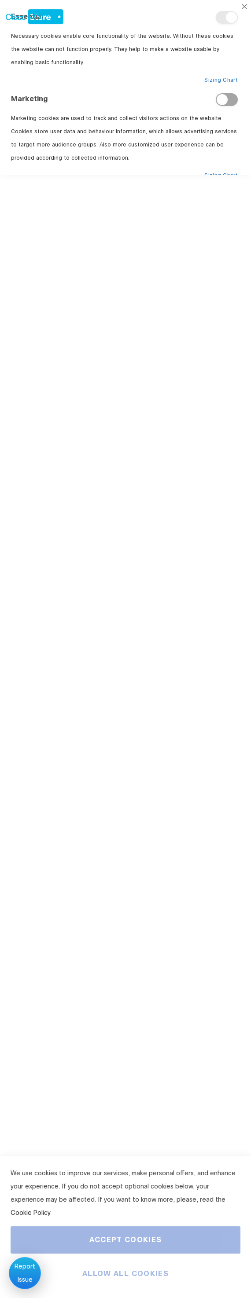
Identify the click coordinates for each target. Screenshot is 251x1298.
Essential (227, 17)
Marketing (227, 99)
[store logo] (31, 14)
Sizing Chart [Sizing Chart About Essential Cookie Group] (221, 80)
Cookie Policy (31, 1213)
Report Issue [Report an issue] (25, 1273)
